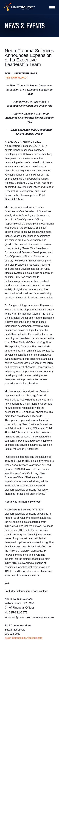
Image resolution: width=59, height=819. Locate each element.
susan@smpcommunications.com (23, 638)
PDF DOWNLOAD (16, 77)
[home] (19, 7)
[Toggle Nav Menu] (52, 7)
